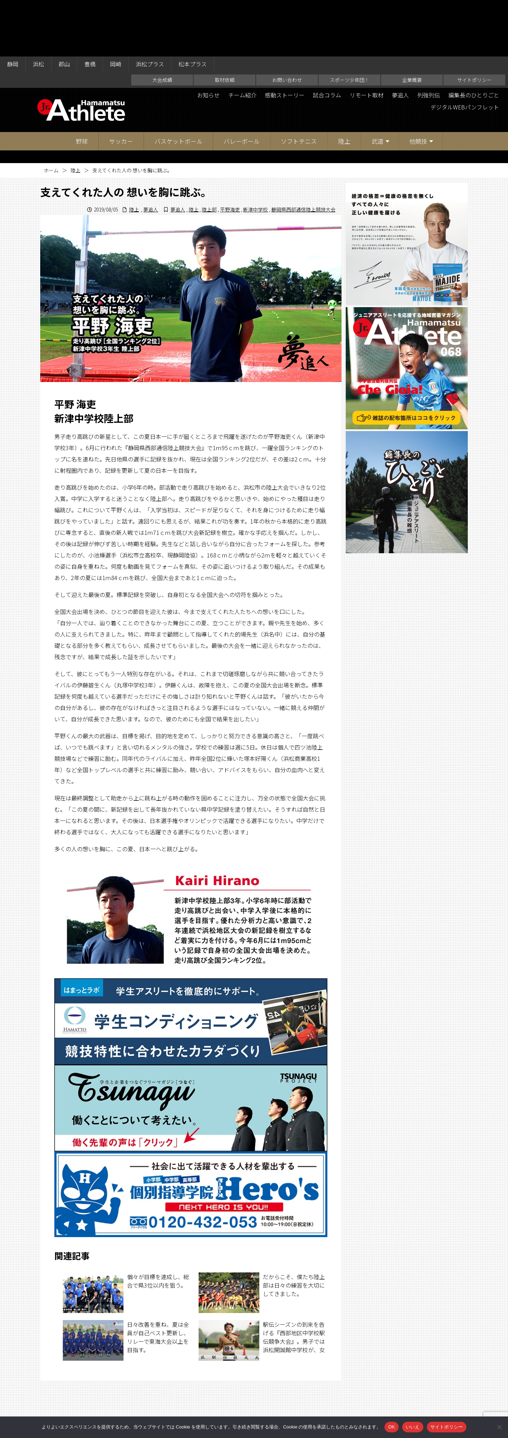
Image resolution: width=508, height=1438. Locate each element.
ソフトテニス (299, 84)
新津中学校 (255, 152)
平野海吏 (230, 152)
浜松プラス (150, 8)
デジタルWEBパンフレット (464, 51)
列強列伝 (428, 39)
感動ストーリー (284, 39)
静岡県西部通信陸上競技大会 (303, 152)
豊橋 (90, 8)
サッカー (121, 84)
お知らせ (208, 39)
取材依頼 (225, 23)
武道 (377, 84)
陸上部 (209, 152)
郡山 (64, 8)
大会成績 (162, 23)
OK (391, 1427)
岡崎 (115, 8)
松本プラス (193, 8)
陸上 (344, 84)
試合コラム (327, 39)
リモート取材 (366, 39)
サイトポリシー (474, 23)
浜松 (38, 8)
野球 (82, 84)
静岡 (12, 8)
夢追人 (400, 39)
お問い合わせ (287, 23)
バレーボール (242, 84)
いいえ (413, 1427)
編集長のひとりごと (473, 39)
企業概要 (412, 23)
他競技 (418, 84)
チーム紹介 (242, 39)
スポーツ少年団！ (349, 23)
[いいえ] (499, 1427)
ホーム (51, 113)
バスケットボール (178, 84)
